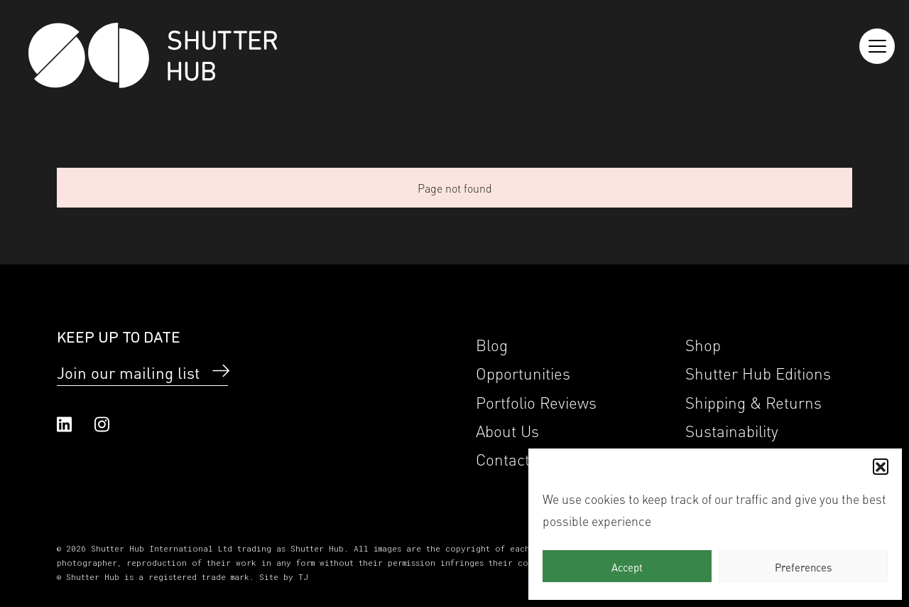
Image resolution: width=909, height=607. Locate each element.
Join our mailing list (128, 372)
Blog (492, 343)
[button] (880, 466)
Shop (703, 343)
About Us (507, 429)
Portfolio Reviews (536, 401)
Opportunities (523, 372)
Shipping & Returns (753, 401)
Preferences (803, 566)
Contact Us (514, 458)
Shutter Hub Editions (758, 372)
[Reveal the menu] (877, 46)
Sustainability (731, 429)
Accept (627, 566)
